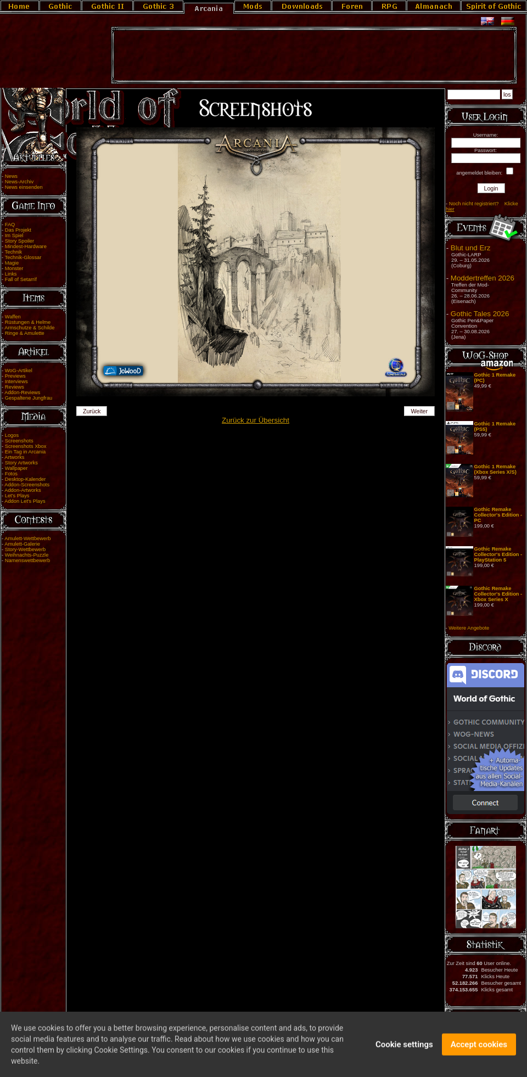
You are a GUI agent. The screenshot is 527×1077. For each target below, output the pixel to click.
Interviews (16, 381)
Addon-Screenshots (26, 484)
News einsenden (24, 187)
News (11, 176)
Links (11, 274)
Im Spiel (14, 235)
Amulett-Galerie (22, 544)
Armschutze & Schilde (29, 327)
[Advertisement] (314, 55)
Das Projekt (18, 230)
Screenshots (19, 441)
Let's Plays (17, 495)
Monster (14, 268)
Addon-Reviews (22, 392)
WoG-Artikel (18, 370)
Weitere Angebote (468, 628)
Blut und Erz (471, 248)
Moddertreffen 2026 (482, 278)
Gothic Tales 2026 (480, 314)
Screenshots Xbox (26, 446)
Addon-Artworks (22, 490)
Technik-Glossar (23, 257)
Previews (15, 376)
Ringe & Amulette (24, 333)
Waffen (13, 316)
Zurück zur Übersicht (255, 420)
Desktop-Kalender (25, 479)
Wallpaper (16, 468)
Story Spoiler (19, 241)
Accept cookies (479, 1049)
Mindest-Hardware (26, 246)
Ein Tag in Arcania (25, 452)
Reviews (14, 387)
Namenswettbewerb (27, 560)
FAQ (10, 224)
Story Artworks (21, 462)
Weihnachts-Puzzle (27, 555)
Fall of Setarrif (21, 279)
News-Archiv (19, 181)
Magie (12, 263)
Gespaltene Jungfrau (29, 398)
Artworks (14, 457)
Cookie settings (404, 1049)
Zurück (92, 411)
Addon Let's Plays (24, 501)
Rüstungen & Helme (28, 322)
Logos (12, 435)
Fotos (11, 473)
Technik (14, 252)
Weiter (419, 411)
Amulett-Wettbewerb (27, 538)
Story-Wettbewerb (25, 549)
